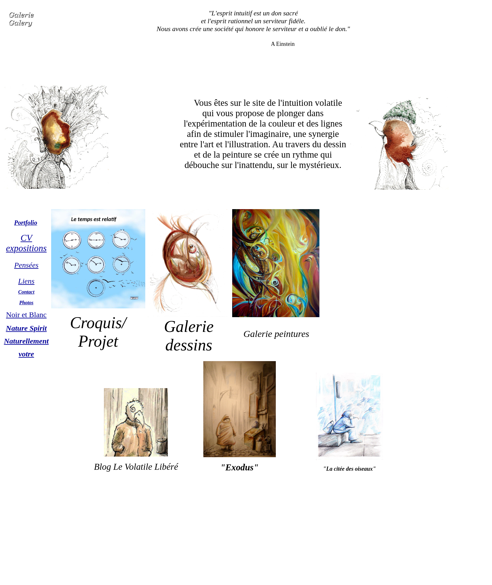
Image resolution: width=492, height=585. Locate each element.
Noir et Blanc (26, 315)
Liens (26, 281)
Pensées (26, 265)
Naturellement (26, 341)
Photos (26, 302)
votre (26, 354)
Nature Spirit (26, 328)
